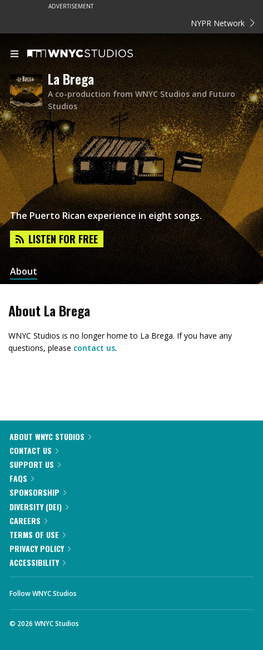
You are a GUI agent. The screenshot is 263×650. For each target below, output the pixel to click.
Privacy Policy (40, 548)
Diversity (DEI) (38, 506)
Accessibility (37, 562)
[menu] (14, 55)
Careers (28, 520)
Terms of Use (37, 534)
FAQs (21, 478)
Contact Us (33, 450)
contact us (94, 348)
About (23, 271)
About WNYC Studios (50, 436)
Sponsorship (37, 492)
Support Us (35, 464)
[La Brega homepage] (29, 91)
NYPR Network (223, 23)
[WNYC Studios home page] (94, 54)
